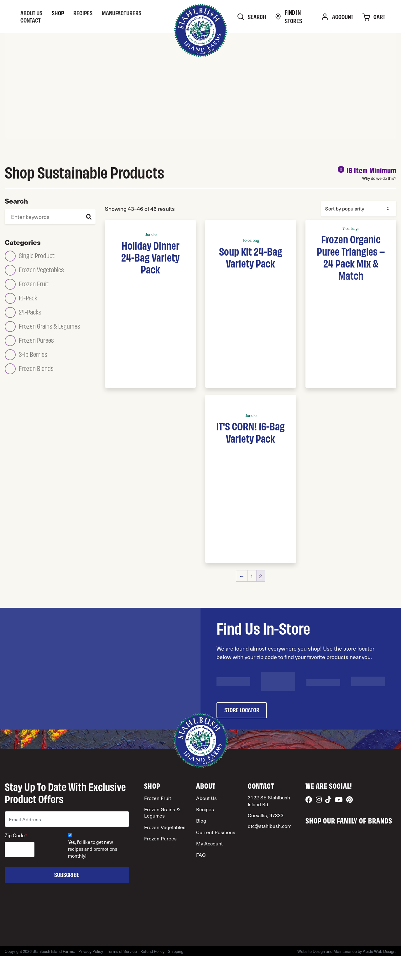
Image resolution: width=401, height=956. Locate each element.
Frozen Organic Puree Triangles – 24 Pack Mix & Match (351, 256)
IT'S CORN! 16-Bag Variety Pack (250, 431)
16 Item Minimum (371, 169)
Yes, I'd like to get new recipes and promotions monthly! (92, 849)
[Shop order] (358, 208)
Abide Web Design (379, 951)
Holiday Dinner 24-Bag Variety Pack (150, 257)
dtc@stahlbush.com (269, 825)
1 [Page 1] (251, 576)
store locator (241, 709)
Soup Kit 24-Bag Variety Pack (250, 256)
